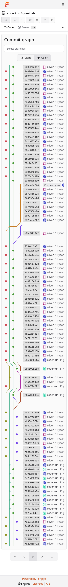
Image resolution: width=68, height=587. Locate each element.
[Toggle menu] (63, 4)
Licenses (38, 583)
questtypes (52, 185)
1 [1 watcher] (22, 20)
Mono (25, 57)
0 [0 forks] (52, 20)
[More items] (64, 27)
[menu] (24, 584)
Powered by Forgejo (34, 578)
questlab (28, 13)
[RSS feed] (5, 20)
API (48, 583)
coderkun (13, 13)
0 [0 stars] (37, 20)
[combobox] (10, 48)
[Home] (7, 4)
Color (42, 57)
